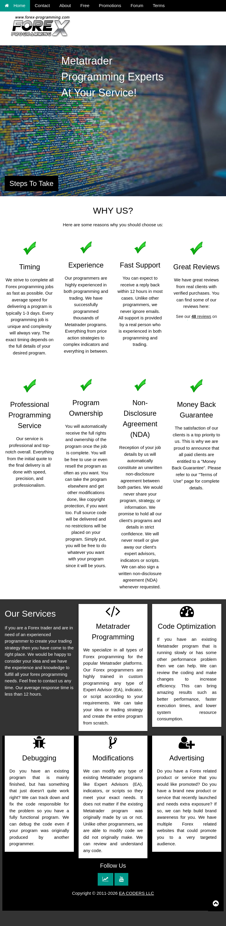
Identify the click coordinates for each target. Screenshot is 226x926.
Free (84, 5)
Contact (42, 5)
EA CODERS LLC (136, 893)
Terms (159, 5)
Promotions (110, 5)
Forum (137, 5)
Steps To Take (31, 183)
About (65, 5)
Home (15, 5)
